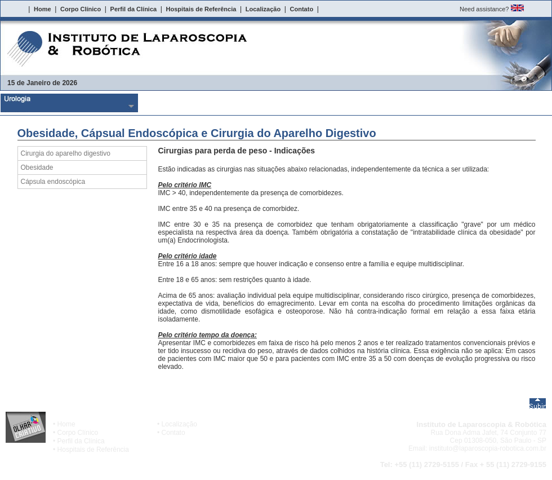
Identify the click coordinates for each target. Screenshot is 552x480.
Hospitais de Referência (93, 449)
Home (66, 424)
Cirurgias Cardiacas (483, 103)
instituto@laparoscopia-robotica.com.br (487, 448)
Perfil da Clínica (81, 441)
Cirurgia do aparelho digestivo (65, 153)
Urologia (69, 103)
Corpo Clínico (78, 433)
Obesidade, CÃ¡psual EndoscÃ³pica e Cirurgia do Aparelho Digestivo (345, 103)
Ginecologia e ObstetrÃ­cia (207, 103)
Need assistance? (484, 9)
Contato (173, 433)
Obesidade (37, 167)
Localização (179, 424)
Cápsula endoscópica (53, 182)
